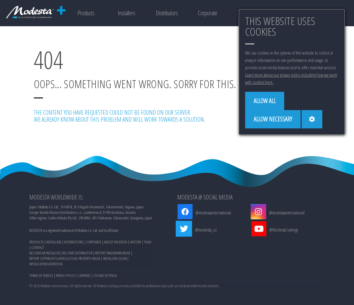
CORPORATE (93, 243)
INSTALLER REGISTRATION (46, 265)
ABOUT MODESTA (115, 243)
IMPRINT (85, 277)
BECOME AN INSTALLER (44, 254)
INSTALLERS (53, 243)
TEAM (147, 243)
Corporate (207, 13)
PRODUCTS (36, 243)
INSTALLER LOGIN (115, 260)
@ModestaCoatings (284, 230)
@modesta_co (206, 230)
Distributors (167, 13)
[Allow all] (264, 101)
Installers (126, 13)
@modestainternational (213, 213)
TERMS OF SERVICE (41, 277)
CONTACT (37, 249)
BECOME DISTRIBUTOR (77, 254)
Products (86, 13)
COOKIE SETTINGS (105, 277)
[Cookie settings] (312, 119)
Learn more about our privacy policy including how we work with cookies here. (291, 78)
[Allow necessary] (273, 119)
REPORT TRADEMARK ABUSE (112, 254)
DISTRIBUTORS (73, 243)
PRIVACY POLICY (66, 277)
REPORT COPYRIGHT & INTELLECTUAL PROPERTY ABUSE (64, 260)
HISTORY (135, 243)
